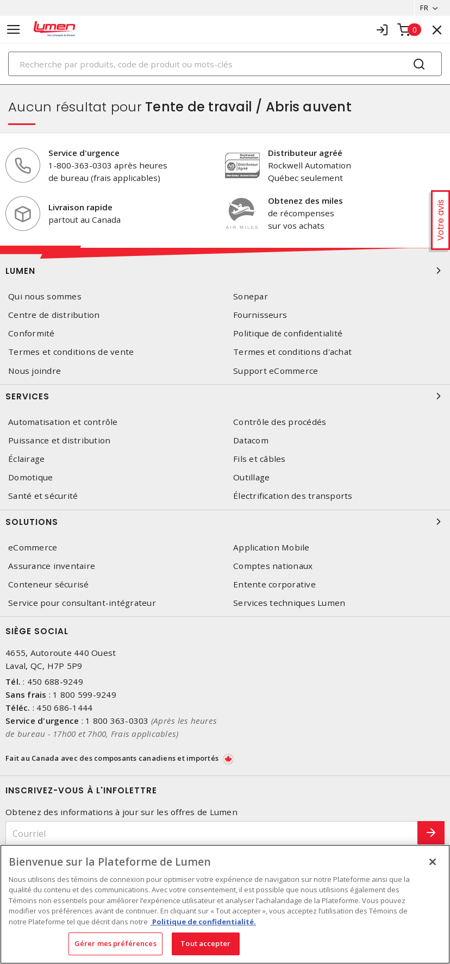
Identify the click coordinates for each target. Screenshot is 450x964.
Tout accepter (205, 943)
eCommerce (32, 547)
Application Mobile (271, 547)
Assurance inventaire (51, 566)
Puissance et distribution (59, 440)
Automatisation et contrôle (63, 422)
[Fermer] (433, 862)
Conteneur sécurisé (48, 584)
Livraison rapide (80, 207)
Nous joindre (34, 371)
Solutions (225, 522)
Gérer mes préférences (115, 943)
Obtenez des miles (305, 200)
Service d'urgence (84, 152)
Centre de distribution (54, 315)
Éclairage (26, 459)
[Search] (225, 64)
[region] (225, 904)
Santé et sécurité (43, 496)
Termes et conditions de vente (71, 352)
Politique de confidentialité (287, 333)
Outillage (251, 477)
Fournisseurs (260, 315)
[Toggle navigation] (13, 29)
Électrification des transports (293, 496)
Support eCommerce (275, 371)
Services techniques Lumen (289, 603)
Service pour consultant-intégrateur (82, 603)
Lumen (225, 271)
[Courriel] (211, 833)
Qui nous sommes (45, 296)
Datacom (250, 440)
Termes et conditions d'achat (292, 352)
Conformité (31, 333)
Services (225, 396)
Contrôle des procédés (279, 422)
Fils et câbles (259, 459)
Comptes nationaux (272, 566)
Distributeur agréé (305, 152)
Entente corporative (274, 584)
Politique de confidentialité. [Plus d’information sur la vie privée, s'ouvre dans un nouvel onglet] (203, 922)
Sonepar (250, 296)
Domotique (30, 477)
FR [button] (424, 7)
